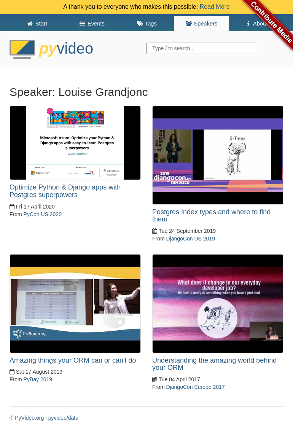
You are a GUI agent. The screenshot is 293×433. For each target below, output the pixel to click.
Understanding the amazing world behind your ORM (214, 364)
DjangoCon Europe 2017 (195, 387)
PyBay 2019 (38, 379)
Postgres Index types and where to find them (211, 215)
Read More (215, 6)
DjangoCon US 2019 (190, 239)
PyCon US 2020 (43, 214)
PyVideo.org (29, 418)
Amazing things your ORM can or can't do (73, 360)
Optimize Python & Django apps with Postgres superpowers (65, 191)
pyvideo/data (63, 418)
